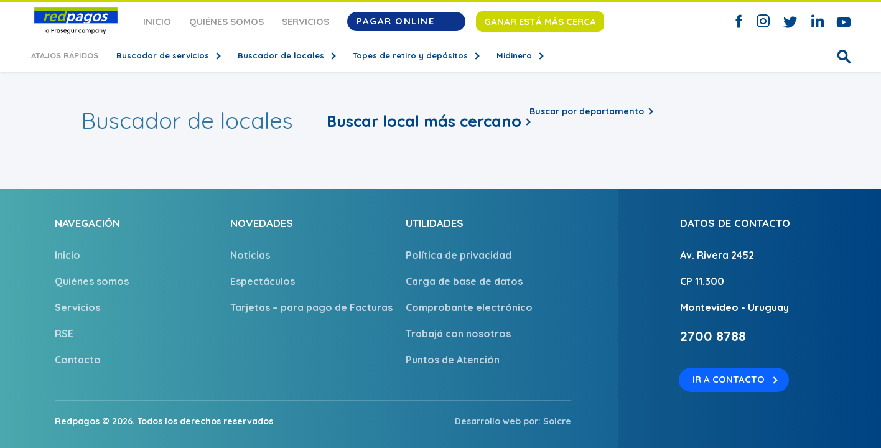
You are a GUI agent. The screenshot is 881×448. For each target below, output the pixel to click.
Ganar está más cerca (540, 21)
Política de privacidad (458, 255)
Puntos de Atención (453, 359)
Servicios (305, 21)
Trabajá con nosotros (458, 333)
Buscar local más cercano (424, 121)
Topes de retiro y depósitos (411, 55)
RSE (64, 333)
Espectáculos (262, 281)
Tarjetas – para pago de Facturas (311, 307)
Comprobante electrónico (469, 307)
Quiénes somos (226, 21)
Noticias (250, 255)
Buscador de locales (282, 55)
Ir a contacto (728, 379)
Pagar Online (406, 21)
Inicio (157, 21)
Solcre (557, 421)
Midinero (515, 55)
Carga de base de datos (464, 281)
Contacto (78, 359)
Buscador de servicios (164, 55)
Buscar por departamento (586, 111)
